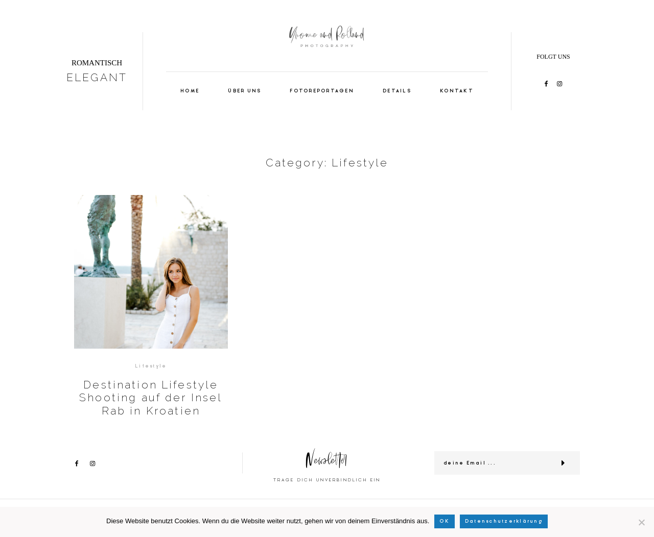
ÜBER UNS (244, 91)
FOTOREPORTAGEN (322, 91)
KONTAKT (457, 91)
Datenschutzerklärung (504, 521)
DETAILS (397, 91)
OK (444, 521)
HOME (189, 91)
